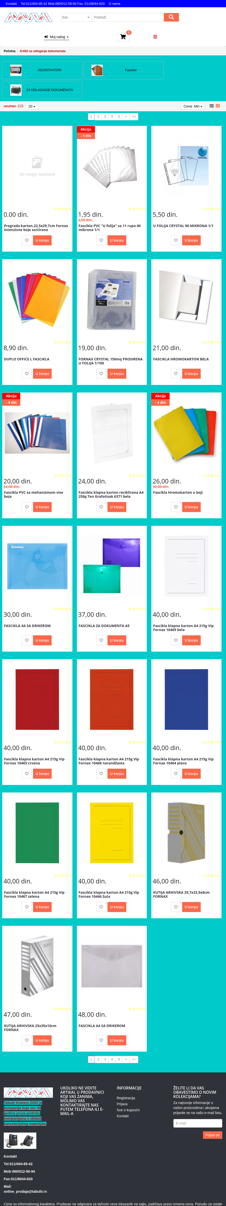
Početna (10, 51)
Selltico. (176, 1196)
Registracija (126, 1077)
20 (31, 86)
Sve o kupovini (128, 1089)
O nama (114, 4)
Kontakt (11, 4)
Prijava (122, 1083)
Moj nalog (56, 37)
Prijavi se (212, 1115)
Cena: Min (193, 86)
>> (134, 96)
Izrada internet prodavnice (146, 1196)
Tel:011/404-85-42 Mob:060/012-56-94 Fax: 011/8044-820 (63, 4)
